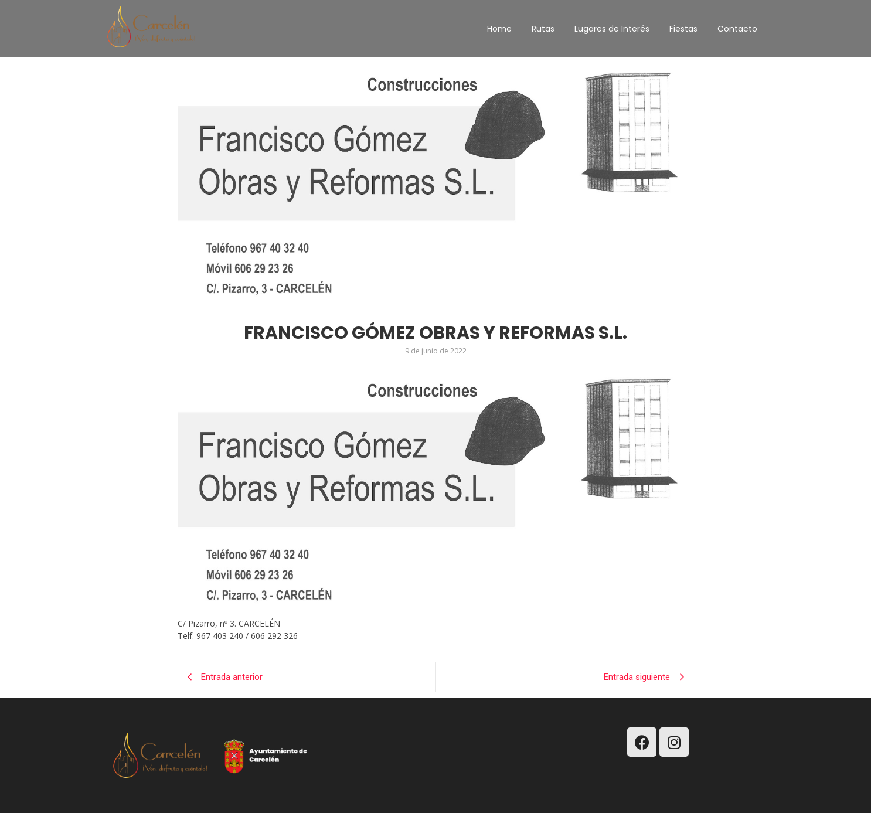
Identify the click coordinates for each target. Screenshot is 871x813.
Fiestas (683, 29)
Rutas (543, 29)
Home (499, 29)
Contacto (737, 29)
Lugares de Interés (611, 29)
